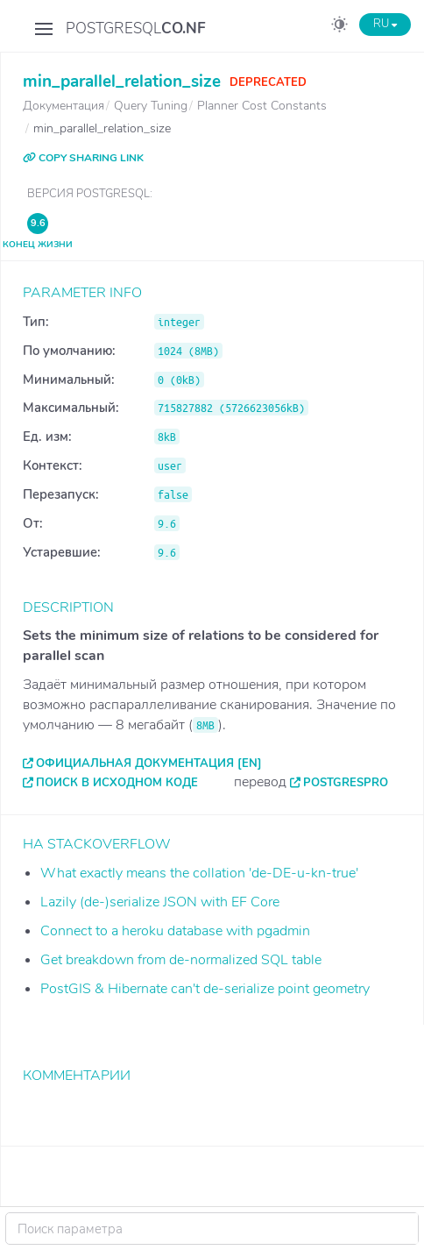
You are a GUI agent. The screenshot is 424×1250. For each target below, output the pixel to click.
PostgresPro (345, 783)
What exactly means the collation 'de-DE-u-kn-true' (199, 873)
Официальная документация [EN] (149, 763)
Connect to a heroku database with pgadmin (175, 931)
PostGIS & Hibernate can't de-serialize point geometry (205, 988)
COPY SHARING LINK (83, 158)
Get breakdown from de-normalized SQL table (181, 959)
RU (385, 24)
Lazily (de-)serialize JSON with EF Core (159, 902)
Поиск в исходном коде (117, 783)
